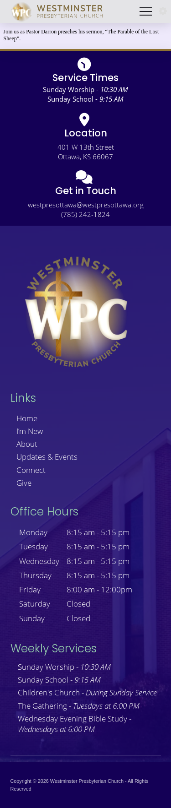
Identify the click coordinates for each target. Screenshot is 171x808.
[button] (163, 11)
